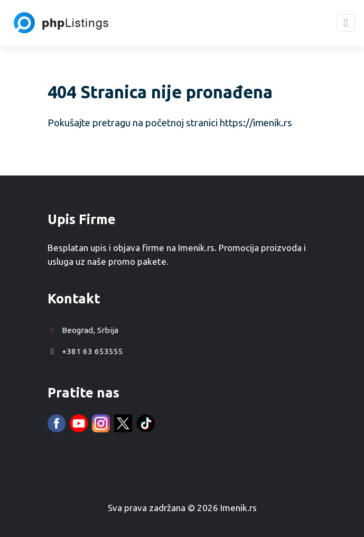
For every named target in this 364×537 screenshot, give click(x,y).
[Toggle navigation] (346, 23)
